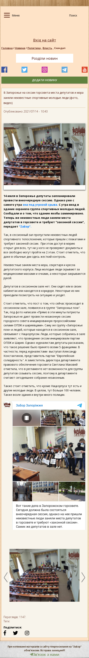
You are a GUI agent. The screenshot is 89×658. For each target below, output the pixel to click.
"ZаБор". (24, 226)
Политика (35, 48)
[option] (44, 577)
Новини (20, 48)
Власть (48, 48)
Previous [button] (5, 577)
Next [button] (83, 577)
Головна (7, 48)
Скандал (60, 48)
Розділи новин (45, 58)
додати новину (44, 80)
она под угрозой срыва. (40, 205)
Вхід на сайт (44, 40)
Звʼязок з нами (44, 654)
